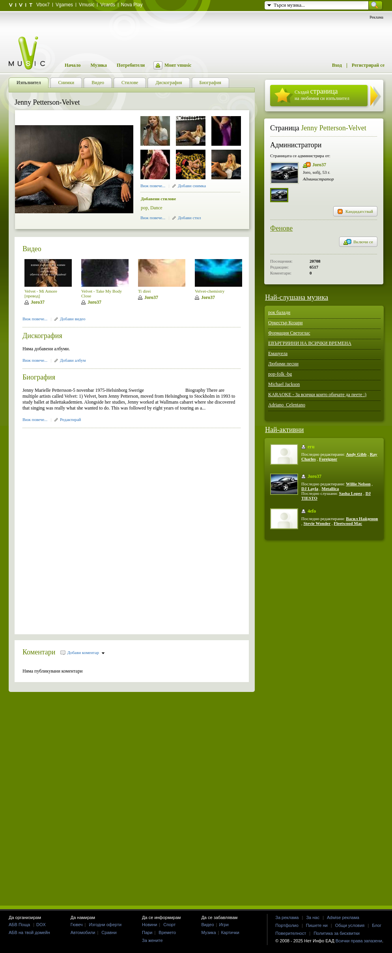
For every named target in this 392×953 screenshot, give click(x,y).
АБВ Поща (19, 924)
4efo (312, 511)
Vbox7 (43, 5)
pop (144, 208)
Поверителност (290, 933)
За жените (152, 940)
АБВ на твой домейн (29, 932)
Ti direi (144, 291)
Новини (149, 924)
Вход (337, 65)
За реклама (287, 917)
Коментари (39, 652)
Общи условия (350, 925)
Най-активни (284, 430)
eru (311, 446)
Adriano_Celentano (286, 405)
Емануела (277, 353)
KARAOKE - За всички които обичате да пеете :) (317, 394)
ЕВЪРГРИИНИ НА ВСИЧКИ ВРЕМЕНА (309, 343)
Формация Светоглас (289, 333)
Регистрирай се (368, 65)
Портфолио (287, 925)
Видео (31, 249)
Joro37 (38, 302)
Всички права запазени (359, 940)
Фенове (281, 228)
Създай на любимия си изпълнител (322, 94)
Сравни (108, 932)
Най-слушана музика (296, 297)
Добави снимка (192, 185)
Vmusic (86, 5)
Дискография (42, 336)
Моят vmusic (177, 65)
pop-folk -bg (280, 374)
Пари (147, 932)
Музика (98, 65)
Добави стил (189, 217)
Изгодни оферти (105, 924)
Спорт (169, 924)
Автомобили (83, 932)
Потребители (131, 65)
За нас (312, 917)
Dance (156, 208)
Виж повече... (152, 185)
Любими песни (283, 364)
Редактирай (70, 419)
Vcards (107, 5)
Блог (376, 925)
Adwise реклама (343, 917)
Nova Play (132, 5)
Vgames (64, 5)
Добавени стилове (158, 198)
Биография (38, 377)
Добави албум (73, 360)
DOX (41, 924)
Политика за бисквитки (337, 933)
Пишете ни (317, 925)
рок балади (279, 312)
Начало (72, 65)
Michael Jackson (284, 384)
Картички (230, 932)
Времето (167, 932)
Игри (223, 924)
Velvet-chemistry (209, 291)
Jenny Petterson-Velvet (333, 128)
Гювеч (77, 924)
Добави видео (72, 318)
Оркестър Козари (285, 322)
